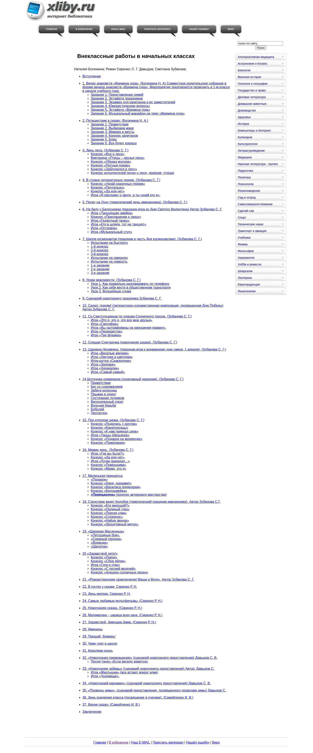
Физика (243, 244)
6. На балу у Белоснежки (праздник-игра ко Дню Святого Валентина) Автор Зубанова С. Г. (152, 209)
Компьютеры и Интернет (254, 130)
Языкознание (247, 291)
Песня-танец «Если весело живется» (119, 661)
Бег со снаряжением (107, 386)
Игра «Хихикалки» (105, 368)
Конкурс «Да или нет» (108, 191)
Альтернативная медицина (256, 57)
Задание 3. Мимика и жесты (112, 132)
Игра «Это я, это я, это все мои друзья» (121, 320)
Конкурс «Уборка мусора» (111, 161)
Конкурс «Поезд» (104, 557)
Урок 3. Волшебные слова (111, 291)
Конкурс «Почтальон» (108, 187)
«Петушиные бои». (105, 535)
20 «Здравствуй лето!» (100, 553)
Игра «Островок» (104, 228)
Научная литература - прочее (258, 164)
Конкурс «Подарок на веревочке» (117, 439)
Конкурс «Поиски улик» (109, 513)
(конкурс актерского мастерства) (129, 494)
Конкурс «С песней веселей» (113, 568)
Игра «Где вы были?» (107, 453)
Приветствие (101, 383)
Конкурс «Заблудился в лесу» (114, 169)
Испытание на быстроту (109, 243)
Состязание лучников (107, 398)
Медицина (245, 157)
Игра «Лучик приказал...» (110, 461)
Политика (244, 177)
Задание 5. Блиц (104, 139)
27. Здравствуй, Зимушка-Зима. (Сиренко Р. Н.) (119, 622)
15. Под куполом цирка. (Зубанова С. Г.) (113, 420)
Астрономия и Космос (252, 63)
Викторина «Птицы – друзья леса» (118, 158)
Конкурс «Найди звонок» (110, 520)
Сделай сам (246, 211)
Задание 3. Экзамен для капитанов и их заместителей (133, 102)
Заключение (92, 711)
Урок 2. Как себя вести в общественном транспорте (131, 287)
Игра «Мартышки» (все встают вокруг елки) (124, 672)
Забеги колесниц (104, 390)
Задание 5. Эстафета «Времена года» (120, 109)
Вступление (92, 76)
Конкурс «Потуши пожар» (110, 165)
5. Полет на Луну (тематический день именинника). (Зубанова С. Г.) (135, 202)
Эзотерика (245, 277)
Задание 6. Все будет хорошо (114, 143)
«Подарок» (99, 479)
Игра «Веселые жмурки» (110, 353)
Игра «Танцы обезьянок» (110, 435)
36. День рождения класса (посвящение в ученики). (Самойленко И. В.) (138, 697)
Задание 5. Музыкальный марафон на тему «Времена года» (138, 113)
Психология (246, 184)
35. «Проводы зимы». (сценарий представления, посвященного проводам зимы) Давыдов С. (154, 690)
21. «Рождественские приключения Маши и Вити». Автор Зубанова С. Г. (138, 579)
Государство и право (252, 90)
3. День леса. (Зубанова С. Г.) (106, 150)
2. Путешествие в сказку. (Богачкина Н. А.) (115, 120)
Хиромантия (246, 257)
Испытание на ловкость (109, 261)
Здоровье (244, 117)
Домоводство (247, 110)
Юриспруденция (249, 284)
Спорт (242, 217)
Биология (244, 70)
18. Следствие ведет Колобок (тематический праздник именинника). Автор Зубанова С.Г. (152, 501)
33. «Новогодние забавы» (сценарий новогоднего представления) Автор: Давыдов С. (149, 668)
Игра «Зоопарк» (103, 364)
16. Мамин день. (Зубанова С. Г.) (108, 450)
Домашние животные (252, 103)
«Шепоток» (99, 546)
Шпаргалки (245, 271)
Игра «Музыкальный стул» (111, 232)
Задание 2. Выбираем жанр (112, 128)
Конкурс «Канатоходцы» (109, 427)
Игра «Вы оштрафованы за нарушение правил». (128, 327)
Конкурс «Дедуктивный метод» (115, 524)
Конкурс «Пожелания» (108, 442)
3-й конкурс (99, 254)
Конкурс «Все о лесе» (108, 154)
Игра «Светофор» (105, 324)
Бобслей (97, 409)
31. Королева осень (98, 650)
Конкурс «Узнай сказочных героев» (118, 184)
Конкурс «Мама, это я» (108, 468)
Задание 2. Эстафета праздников (117, 98)
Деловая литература (252, 97)
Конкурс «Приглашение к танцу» (116, 217)
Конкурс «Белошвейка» (109, 491)
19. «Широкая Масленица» (103, 531)
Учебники (244, 237)
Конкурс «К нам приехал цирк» (115, 431)
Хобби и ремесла (249, 264)
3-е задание (100, 273)
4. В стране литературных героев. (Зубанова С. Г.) (121, 180)
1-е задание (100, 265)
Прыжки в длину (103, 394)
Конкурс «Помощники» (108, 465)
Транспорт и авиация (252, 231)
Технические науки (250, 224)
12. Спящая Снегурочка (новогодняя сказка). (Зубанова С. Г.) (130, 342)
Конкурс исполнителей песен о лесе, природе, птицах (132, 173)
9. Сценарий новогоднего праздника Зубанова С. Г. (122, 298)
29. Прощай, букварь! (99, 636)
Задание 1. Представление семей (117, 94)
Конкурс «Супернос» (107, 517)
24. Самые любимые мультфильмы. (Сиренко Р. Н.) (123, 601)
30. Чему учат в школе (100, 643)
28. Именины (93, 629)
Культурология (248, 144)
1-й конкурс (99, 246)
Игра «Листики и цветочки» (112, 357)
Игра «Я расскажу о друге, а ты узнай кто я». (125, 195)
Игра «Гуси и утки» (105, 565)
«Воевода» (99, 542)
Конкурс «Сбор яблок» (108, 561)
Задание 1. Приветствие (110, 124)
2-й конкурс (99, 250)
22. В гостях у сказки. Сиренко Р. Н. (110, 586)
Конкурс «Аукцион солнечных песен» (119, 572)
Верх (216, 742)
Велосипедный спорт (107, 401)
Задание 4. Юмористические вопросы (120, 106)
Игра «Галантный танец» (110, 220)
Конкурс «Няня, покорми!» (111, 483)
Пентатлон (99, 413)
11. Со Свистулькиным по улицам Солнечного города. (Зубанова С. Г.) (137, 316)
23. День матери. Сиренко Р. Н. (107, 593)
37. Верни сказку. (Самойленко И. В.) (111, 704)
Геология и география (252, 83)
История (243, 124)
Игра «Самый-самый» (108, 372)
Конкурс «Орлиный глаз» (110, 509)
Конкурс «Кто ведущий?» (110, 505)
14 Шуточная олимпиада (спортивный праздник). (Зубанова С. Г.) (133, 379)
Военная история (249, 77)
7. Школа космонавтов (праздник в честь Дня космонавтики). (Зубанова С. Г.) (142, 239)
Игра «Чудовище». (105, 676)
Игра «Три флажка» (106, 335)
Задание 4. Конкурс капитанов (114, 135)
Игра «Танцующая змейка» (112, 213)
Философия (246, 251)
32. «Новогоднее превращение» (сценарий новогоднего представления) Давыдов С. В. (150, 658)
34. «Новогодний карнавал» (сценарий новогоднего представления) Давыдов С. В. (147, 683)
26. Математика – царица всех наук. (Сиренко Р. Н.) (123, 615)
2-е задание (100, 269)
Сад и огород (247, 197)
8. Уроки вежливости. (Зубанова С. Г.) (112, 280)
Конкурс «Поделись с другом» (114, 424)
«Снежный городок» (106, 539)
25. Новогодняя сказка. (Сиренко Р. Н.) (112, 608)
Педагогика (245, 170)
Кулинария (245, 137)
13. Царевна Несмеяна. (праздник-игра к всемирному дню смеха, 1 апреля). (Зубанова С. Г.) (154, 349)
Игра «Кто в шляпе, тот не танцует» (118, 224)
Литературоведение (251, 150)
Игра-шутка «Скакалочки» (111, 360)
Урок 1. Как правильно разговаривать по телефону (130, 284)
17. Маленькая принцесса (103, 476)
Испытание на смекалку (109, 258)
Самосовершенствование (255, 204)
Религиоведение (249, 190)
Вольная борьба (103, 405)
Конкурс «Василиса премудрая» (116, 487)
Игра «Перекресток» (106, 331)
